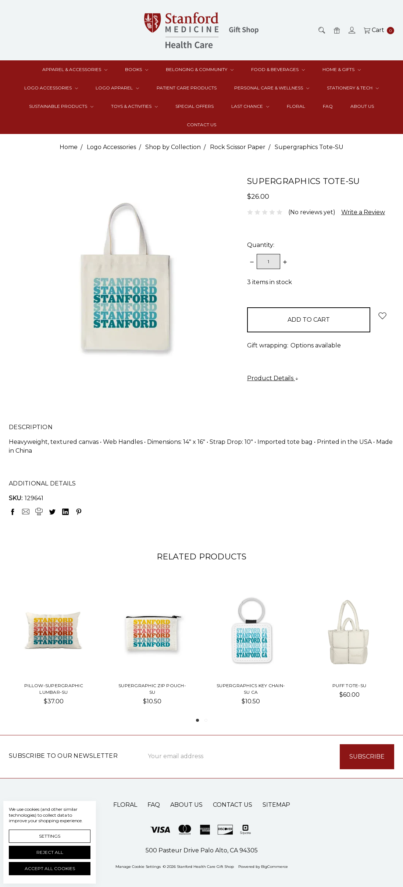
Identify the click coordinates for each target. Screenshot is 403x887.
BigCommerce (274, 866)
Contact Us (201, 124)
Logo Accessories (51, 88)
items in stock (269, 282)
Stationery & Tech (353, 88)
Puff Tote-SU (349, 685)
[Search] (321, 30)
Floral (296, 106)
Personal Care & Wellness (271, 88)
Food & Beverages (278, 69)
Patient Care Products (187, 88)
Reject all (49, 852)
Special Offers (194, 106)
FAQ (328, 106)
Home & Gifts (341, 69)
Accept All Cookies (50, 868)
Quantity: (260, 244)
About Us (362, 106)
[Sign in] (351, 30)
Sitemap (276, 804)
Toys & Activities (134, 106)
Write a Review (363, 212)
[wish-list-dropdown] (382, 315)
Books (136, 69)
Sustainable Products (61, 106)
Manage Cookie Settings (138, 866)
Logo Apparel (117, 88)
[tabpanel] (53, 651)
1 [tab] (197, 720)
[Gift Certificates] (336, 30)
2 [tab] (205, 720)
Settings (49, 836)
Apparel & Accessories (74, 69)
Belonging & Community (199, 69)
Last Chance (250, 106)
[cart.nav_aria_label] (377, 30)
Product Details (273, 378)
